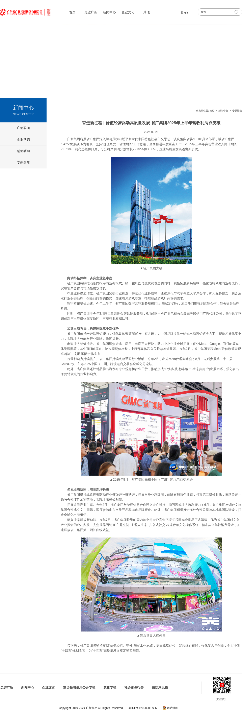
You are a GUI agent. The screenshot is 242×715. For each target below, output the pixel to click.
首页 (72, 12)
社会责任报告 (134, 687)
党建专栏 (109, 687)
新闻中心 (109, 12)
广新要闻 (23, 128)
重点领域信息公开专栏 (79, 687)
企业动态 (23, 139)
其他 (146, 12)
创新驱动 (23, 151)
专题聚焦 (237, 110)
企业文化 (128, 12)
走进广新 (90, 12)
